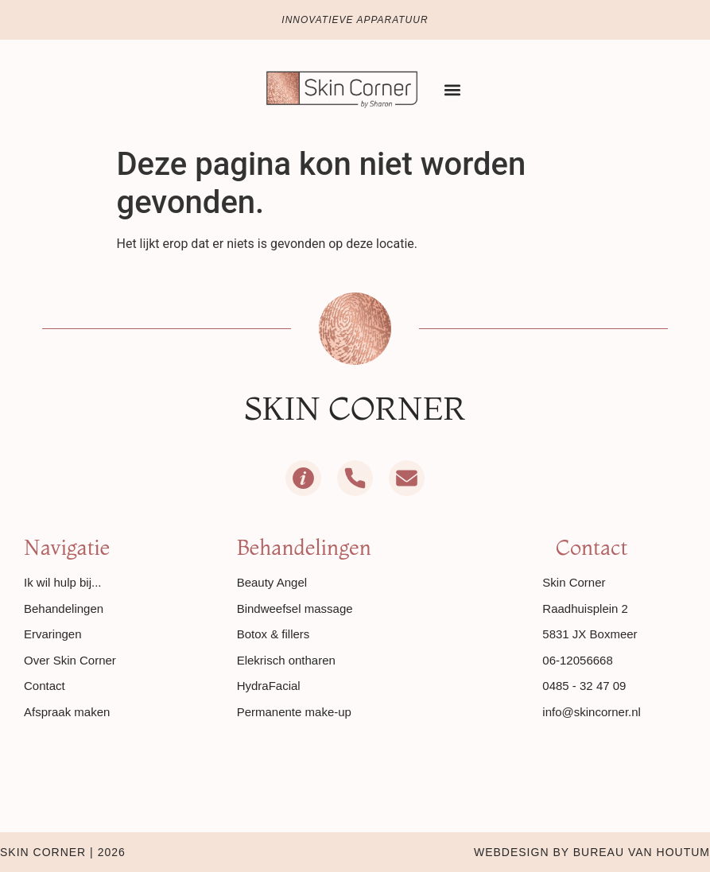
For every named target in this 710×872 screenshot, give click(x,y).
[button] (453, 89)
